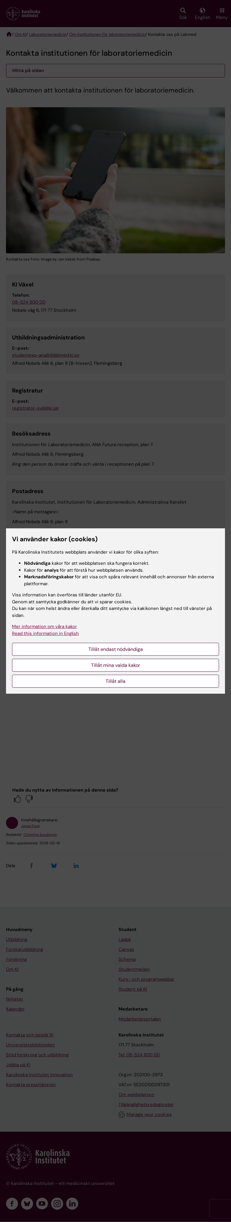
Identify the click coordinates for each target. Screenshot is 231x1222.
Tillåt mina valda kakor (115, 665)
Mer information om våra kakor (44, 627)
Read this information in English (45, 633)
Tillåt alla (115, 681)
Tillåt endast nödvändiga (115, 649)
